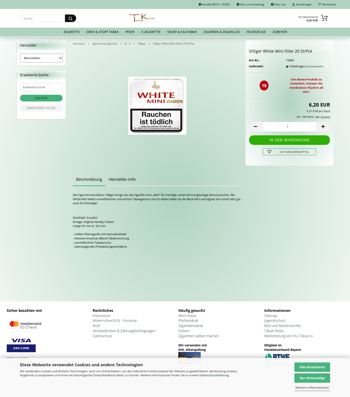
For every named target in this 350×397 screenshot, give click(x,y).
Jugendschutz (274, 321)
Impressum (101, 316)
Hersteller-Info (122, 180)
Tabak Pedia (273, 331)
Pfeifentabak (188, 321)
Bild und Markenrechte (282, 326)
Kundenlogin (302, 4)
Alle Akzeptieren (312, 367)
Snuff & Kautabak (182, 32)
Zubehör (280, 32)
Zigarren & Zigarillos (222, 32)
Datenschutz (102, 336)
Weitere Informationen (312, 387)
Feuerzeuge (256, 32)
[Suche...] (70, 18)
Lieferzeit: (256, 67)
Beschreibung (89, 180)
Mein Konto (187, 316)
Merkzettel (327, 4)
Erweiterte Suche (41, 109)
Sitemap (270, 316)
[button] (255, 128)
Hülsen (184, 331)
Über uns (278, 4)
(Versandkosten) (313, 67)
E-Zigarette (151, 32)
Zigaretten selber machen (198, 336)
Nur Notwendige (312, 378)
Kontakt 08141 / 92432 (214, 4)
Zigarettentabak (190, 326)
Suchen (41, 99)
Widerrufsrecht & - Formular (115, 321)
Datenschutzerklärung (214, 375)
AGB (96, 326)
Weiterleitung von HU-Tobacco (288, 336)
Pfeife (130, 32)
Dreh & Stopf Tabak (102, 32)
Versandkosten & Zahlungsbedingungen (124, 331)
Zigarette (72, 32)
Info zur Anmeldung (250, 4)
